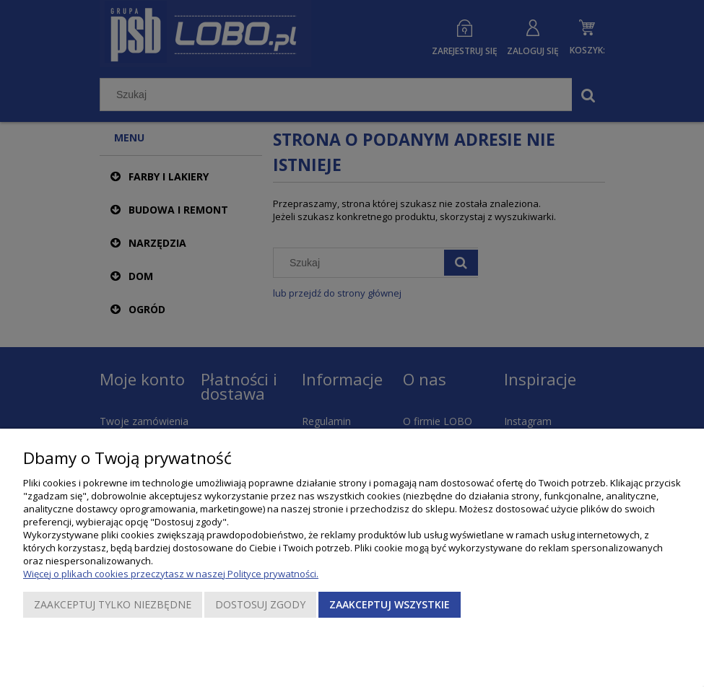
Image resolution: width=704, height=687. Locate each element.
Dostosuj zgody (260, 604)
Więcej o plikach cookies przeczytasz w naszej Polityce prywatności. (170, 573)
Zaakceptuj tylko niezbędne (112, 604)
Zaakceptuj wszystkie (389, 604)
